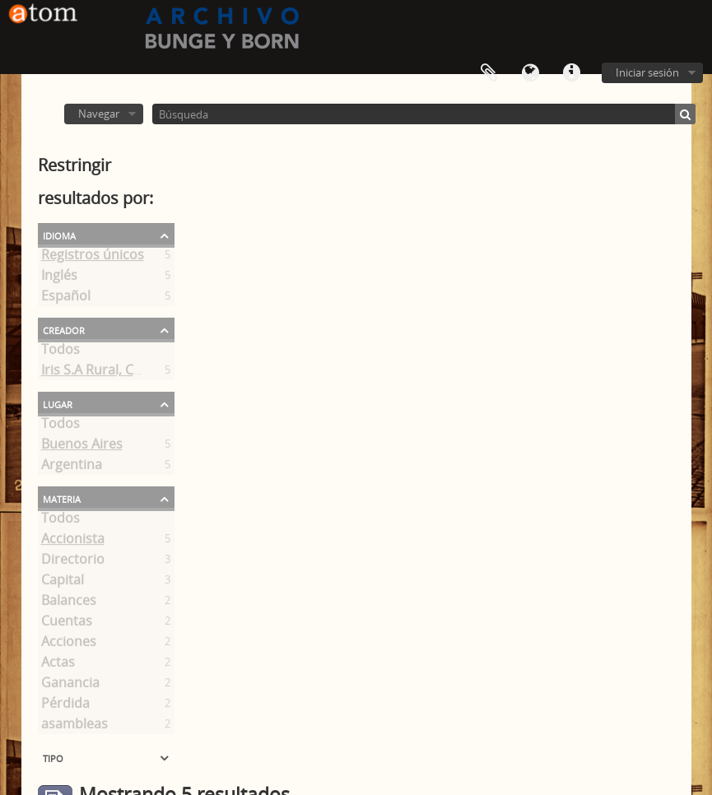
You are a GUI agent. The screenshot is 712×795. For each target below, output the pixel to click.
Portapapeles (489, 73)
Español (66, 299)
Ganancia (70, 685)
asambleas (74, 727)
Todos (60, 352)
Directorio (73, 562)
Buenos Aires (82, 447)
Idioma (530, 73)
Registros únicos (92, 258)
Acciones (68, 644)
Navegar (98, 113)
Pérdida (65, 706)
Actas (58, 665)
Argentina (71, 467)
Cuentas (66, 624)
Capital (62, 583)
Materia (62, 498)
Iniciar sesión (647, 72)
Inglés (59, 278)
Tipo (53, 757)
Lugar (57, 403)
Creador (64, 329)
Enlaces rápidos (571, 73)
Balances (68, 603)
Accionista (73, 541)
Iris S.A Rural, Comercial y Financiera (153, 373)
